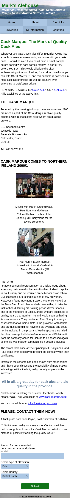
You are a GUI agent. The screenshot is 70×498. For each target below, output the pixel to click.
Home (11, 22)
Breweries (11, 29)
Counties (58, 29)
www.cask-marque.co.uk (53, 396)
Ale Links (58, 22)
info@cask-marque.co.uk (42, 403)
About (35, 22)
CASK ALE (38, 89)
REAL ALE (59, 89)
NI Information (35, 29)
